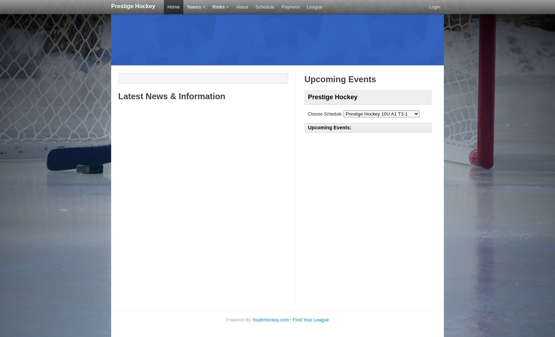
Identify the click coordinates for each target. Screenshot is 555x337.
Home (173, 7)
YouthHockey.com (270, 319)
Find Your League (311, 319)
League (314, 7)
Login (434, 7)
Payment (291, 7)
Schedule (264, 7)
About (242, 7)
